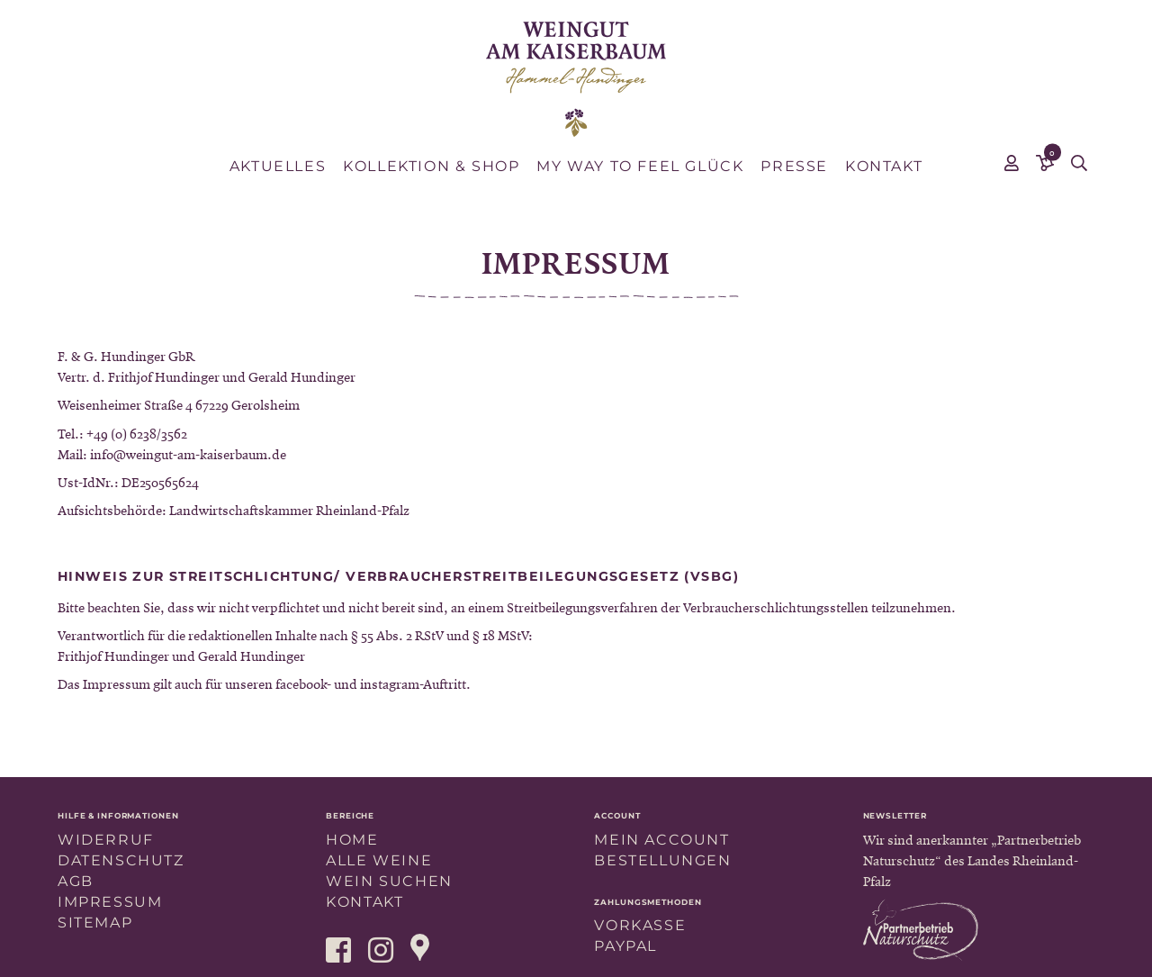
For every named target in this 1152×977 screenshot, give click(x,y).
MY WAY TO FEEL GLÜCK (639, 166)
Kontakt (883, 166)
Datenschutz (121, 860)
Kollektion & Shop (431, 166)
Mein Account (661, 839)
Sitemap (95, 922)
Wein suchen (389, 881)
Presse (794, 166)
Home (352, 839)
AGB (76, 881)
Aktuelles (278, 166)
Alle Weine (379, 860)
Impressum (110, 901)
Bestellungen (662, 860)
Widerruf (106, 839)
